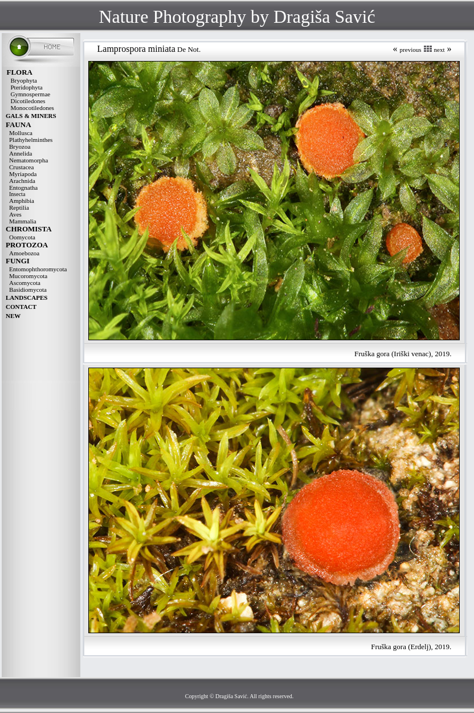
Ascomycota (24, 282)
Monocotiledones (32, 107)
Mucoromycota (28, 275)
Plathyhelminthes (30, 139)
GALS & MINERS (31, 115)
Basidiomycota (28, 289)
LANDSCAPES (26, 297)
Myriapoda (22, 173)
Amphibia (21, 200)
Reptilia (19, 207)
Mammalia (22, 221)
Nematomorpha (28, 160)
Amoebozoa (24, 253)
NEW (13, 315)
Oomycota (22, 237)
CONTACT (21, 306)
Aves (15, 214)
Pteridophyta (27, 87)
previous (411, 49)
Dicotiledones (28, 100)
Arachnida (22, 180)
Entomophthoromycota (38, 269)
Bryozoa (19, 146)
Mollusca (20, 132)
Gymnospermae (31, 94)
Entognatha (23, 187)
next (439, 49)
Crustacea (21, 167)
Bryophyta (24, 80)
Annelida (20, 153)
